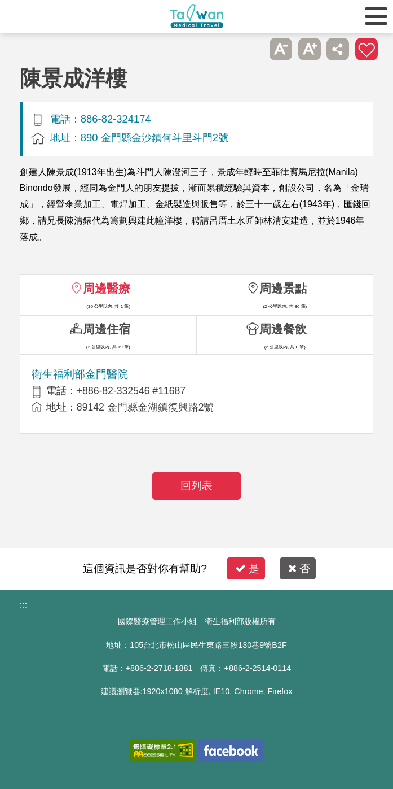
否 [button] (299, 568)
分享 (337, 49)
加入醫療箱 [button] (366, 49)
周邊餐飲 (283, 328)
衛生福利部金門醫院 (80, 374)
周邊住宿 (106, 328)
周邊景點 (283, 288)
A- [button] (281, 49)
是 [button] (247, 568)
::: (23, 605)
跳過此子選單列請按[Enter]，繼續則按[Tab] (252, 49)
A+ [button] (309, 49)
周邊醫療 (106, 288)
